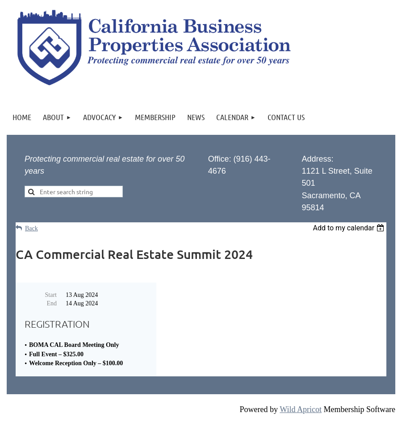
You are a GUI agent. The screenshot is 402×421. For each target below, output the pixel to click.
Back (31, 228)
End (51, 303)
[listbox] (349, 227)
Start (51, 295)
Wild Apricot (301, 409)
